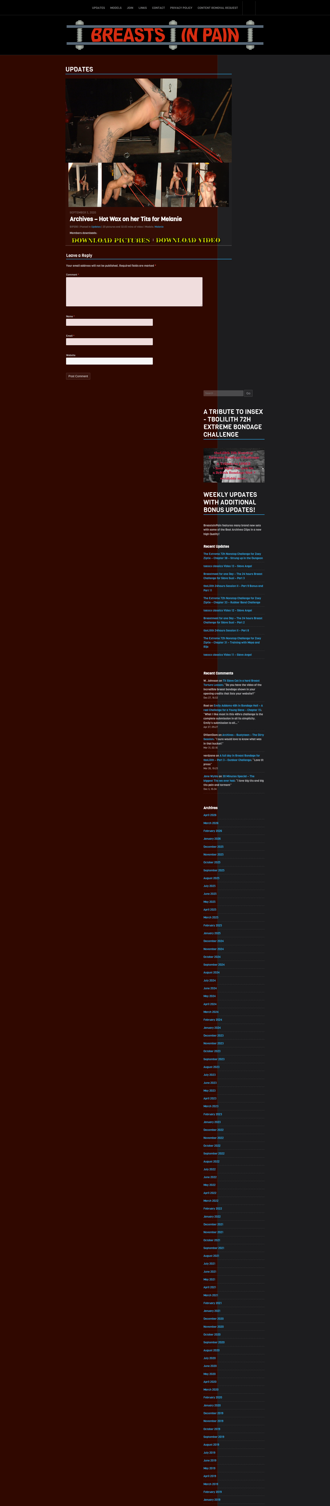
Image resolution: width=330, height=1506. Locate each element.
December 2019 (234, 1114)
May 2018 (230, 1266)
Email (50, 340)
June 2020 (231, 1066)
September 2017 (234, 1330)
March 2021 (231, 994)
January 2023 (233, 817)
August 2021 (232, 954)
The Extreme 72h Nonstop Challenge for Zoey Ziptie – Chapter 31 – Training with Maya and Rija (253, 328)
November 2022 (234, 833)
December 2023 (234, 729)
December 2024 (234, 633)
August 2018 (232, 1242)
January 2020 (233, 1106)
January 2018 (232, 1298)
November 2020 (234, 1026)
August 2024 (232, 665)
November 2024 (234, 641)
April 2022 (230, 889)
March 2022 (232, 897)
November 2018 (234, 1218)
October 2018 (232, 1226)
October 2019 (232, 1130)
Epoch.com (265, 1457)
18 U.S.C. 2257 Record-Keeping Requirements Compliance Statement (181, 1498)
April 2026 (230, 505)
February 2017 (233, 1386)
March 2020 (232, 1090)
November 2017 (234, 1314)
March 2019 (231, 1186)
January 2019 (232, 1202)
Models (115, 7)
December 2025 (234, 537)
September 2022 (235, 849)
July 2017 (230, 1346)
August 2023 (232, 761)
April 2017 (230, 1370)
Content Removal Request (218, 7)
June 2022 (231, 873)
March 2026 (232, 513)
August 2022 (232, 857)
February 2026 (233, 521)
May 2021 (230, 978)
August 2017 (232, 1338)
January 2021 (232, 1010)
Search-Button (248, 7)
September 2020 (235, 1042)
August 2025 (232, 569)
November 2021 (234, 929)
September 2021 (234, 946)
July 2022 (230, 865)
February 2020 (233, 1098)
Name (50, 320)
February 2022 (233, 905)
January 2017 (232, 1394)
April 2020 (230, 1082)
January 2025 (233, 625)
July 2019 (230, 1154)
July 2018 (230, 1250)
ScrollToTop (165, 1478)
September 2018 (234, 1234)
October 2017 (232, 1322)
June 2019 (230, 1162)
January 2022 (233, 913)
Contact (158, 7)
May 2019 (230, 1170)
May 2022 (230, 881)
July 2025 (230, 577)
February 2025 (233, 617)
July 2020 (230, 1058)
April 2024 (231, 697)
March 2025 (232, 609)
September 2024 (235, 657)
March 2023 (232, 801)
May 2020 (230, 1074)
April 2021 (230, 986)
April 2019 (230, 1178)
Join (130, 7)
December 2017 (234, 1306)
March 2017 (231, 1378)
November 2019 (234, 1122)
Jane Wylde (231, 465)
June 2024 (231, 681)
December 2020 (234, 1018)
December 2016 (234, 1403)
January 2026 (233, 529)
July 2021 (230, 962)
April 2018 (230, 1274)
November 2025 (234, 545)
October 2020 (233, 1034)
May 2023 (230, 785)
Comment (52, 277)
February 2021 (233, 1002)
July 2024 (230, 673)
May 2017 (230, 1362)
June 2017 (230, 1354)
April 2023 (230, 793)
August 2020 (232, 1050)
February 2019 (233, 1194)
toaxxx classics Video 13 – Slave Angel (249, 250)
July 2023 (230, 769)
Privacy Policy (181, 7)
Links (142, 7)
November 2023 (234, 737)
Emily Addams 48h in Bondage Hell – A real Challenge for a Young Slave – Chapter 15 (253, 396)
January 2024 (233, 721)
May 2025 (230, 593)
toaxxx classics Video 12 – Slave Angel (249, 295)
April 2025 (230, 601)
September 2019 (234, 1138)
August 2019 (232, 1146)
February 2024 (233, 713)
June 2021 (230, 970)
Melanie (138, 228)
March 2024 (232, 705)
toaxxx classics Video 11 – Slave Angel (249, 340)
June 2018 (230, 1258)
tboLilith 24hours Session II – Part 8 (247, 316)
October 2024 (233, 649)
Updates (98, 7)
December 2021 (234, 921)
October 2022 (233, 841)
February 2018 (233, 1290)
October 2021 (232, 938)
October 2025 (233, 553)
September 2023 (235, 753)
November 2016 (234, 1411)
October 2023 (233, 745)
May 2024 (230, 689)
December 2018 (234, 1210)
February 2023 (233, 809)
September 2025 (235, 561)
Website (50, 360)
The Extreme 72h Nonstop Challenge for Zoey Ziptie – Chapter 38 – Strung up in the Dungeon (253, 237)
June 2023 (231, 777)
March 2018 (231, 1282)
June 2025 (231, 585)
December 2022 (234, 825)
